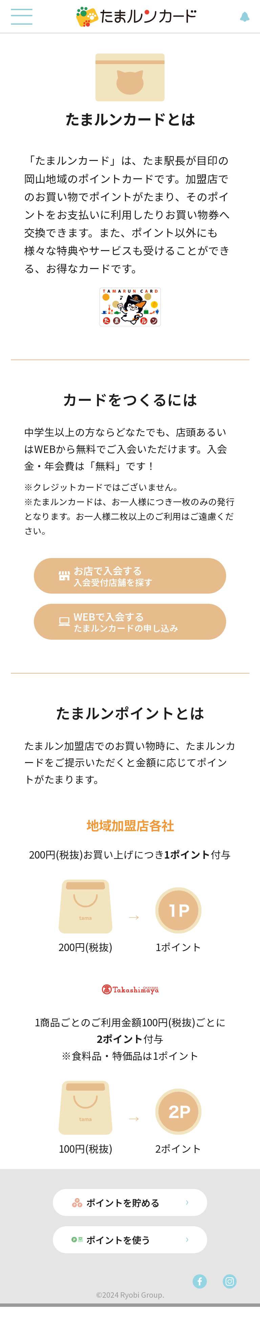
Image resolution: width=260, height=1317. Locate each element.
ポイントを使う (117, 1248)
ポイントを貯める (122, 1209)
